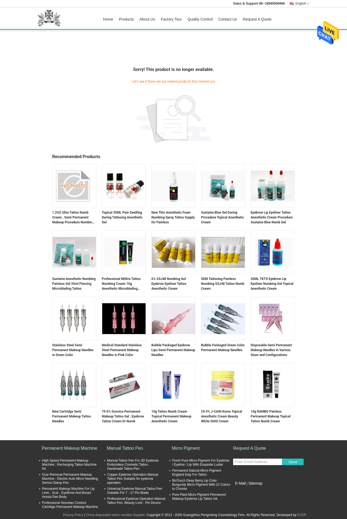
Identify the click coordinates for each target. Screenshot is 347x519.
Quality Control (200, 19)
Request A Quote (257, 19)
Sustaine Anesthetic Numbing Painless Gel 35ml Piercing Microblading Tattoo (74, 283)
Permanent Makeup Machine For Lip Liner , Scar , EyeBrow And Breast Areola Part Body (68, 493)
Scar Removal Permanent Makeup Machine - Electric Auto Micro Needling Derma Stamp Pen (70, 479)
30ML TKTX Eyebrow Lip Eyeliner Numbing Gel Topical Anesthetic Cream (272, 283)
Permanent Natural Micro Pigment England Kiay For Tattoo (196, 472)
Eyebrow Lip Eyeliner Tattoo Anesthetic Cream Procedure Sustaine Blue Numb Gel (272, 217)
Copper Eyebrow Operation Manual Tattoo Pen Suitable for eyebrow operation (132, 479)
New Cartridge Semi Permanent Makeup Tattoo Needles (71, 416)
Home (108, 19)
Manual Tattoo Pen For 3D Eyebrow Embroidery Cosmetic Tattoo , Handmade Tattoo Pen (133, 465)
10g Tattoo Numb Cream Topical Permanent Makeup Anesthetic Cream (171, 416)
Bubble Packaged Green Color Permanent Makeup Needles (223, 347)
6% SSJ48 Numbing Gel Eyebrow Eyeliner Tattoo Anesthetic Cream (169, 283)
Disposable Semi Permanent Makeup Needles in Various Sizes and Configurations (271, 350)
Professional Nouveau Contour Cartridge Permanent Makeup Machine (70, 505)
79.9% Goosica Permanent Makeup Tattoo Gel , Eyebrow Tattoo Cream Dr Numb (123, 416)
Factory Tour (171, 19)
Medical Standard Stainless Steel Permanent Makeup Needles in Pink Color (122, 350)
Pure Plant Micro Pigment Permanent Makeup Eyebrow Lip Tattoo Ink (199, 497)
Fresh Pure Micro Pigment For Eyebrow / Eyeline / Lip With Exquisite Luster (200, 462)
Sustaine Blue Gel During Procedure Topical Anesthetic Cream (222, 217)
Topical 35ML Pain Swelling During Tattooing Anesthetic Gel (122, 217)
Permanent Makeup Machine (69, 448)
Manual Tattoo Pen (125, 448)
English (302, 3)
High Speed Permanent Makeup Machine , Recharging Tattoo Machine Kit (69, 465)
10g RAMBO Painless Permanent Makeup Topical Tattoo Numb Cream (271, 416)
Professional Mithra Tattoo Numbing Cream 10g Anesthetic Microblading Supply (121, 284)
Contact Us (227, 19)
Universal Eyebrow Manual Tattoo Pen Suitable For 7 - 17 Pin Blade (134, 491)
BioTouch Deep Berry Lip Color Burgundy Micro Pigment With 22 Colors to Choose (201, 485)
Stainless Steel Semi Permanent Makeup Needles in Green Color (73, 350)
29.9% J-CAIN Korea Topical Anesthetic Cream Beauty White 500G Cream (221, 416)
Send (292, 462)
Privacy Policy (73, 515)
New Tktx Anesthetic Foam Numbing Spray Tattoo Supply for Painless (173, 217)
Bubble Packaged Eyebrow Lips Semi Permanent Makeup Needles (173, 350)
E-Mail (240, 483)
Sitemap (255, 483)
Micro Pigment (186, 448)
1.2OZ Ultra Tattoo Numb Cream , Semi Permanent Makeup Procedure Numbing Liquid (73, 218)
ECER (301, 515)
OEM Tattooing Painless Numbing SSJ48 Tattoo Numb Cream (223, 283)
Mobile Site (242, 490)
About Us (147, 19)
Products (126, 19)
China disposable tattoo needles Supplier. (116, 515)
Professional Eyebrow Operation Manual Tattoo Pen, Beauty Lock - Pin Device (136, 501)
